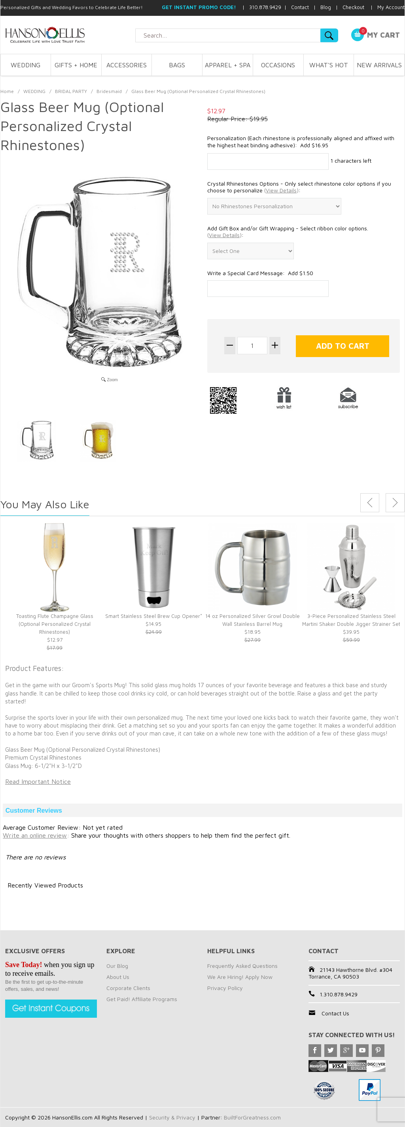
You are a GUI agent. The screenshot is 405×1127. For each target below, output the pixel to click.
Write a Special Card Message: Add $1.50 (260, 273)
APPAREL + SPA (227, 64)
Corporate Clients (128, 987)
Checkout (353, 7)
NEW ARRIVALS (379, 64)
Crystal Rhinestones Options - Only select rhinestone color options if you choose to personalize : (299, 187)
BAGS (177, 64)
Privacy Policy (225, 987)
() (281, 190)
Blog (325, 7)
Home (7, 91)
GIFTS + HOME (76, 64)
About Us (117, 976)
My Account (391, 7)
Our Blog (117, 965)
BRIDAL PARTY (71, 91)
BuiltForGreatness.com (252, 1117)
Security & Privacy (172, 1117)
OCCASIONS (278, 64)
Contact (300, 7)
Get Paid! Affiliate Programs (141, 999)
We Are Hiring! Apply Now (240, 976)
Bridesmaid (109, 91)
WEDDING (25, 64)
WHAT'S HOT (328, 64)
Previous (369, 502)
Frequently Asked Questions (242, 965)
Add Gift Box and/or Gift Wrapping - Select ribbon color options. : (287, 232)
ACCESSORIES (126, 64)
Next (395, 502)
